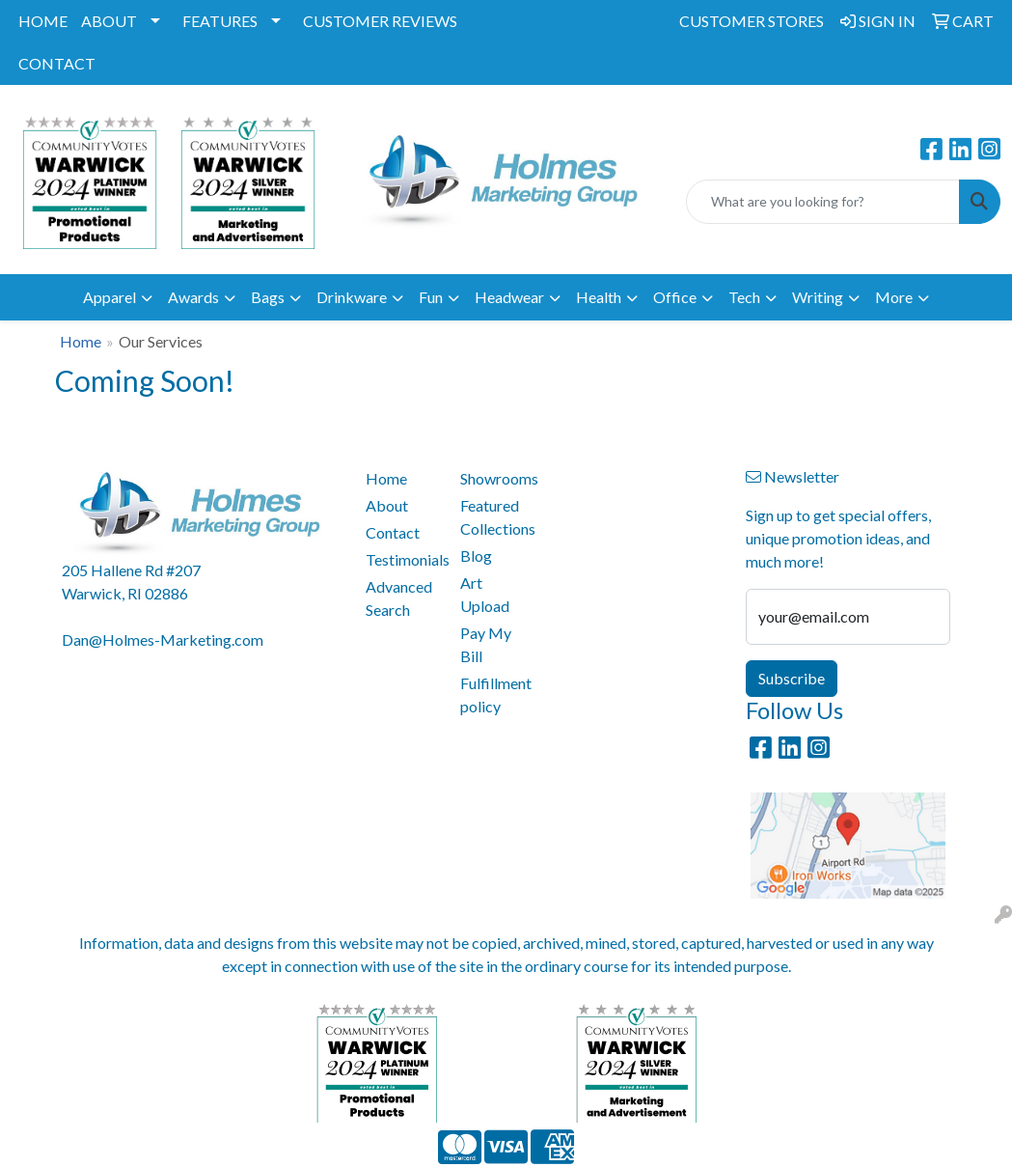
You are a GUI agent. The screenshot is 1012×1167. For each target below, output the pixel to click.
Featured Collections (496, 517)
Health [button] (598, 297)
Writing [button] (817, 297)
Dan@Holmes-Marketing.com (162, 639)
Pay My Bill (485, 644)
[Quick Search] (823, 202)
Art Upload (484, 594)
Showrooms (496, 478)
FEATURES (220, 21)
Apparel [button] (109, 297)
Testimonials (401, 559)
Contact (393, 532)
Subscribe (791, 678)
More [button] (894, 297)
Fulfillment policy (496, 694)
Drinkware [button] (351, 297)
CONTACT (57, 63)
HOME (43, 21)
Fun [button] (431, 297)
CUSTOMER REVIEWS (380, 21)
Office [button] (675, 297)
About (387, 505)
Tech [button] (744, 297)
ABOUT (109, 21)
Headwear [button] (509, 297)
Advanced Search (399, 598)
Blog (476, 555)
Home (80, 341)
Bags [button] (268, 297)
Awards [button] (193, 297)
